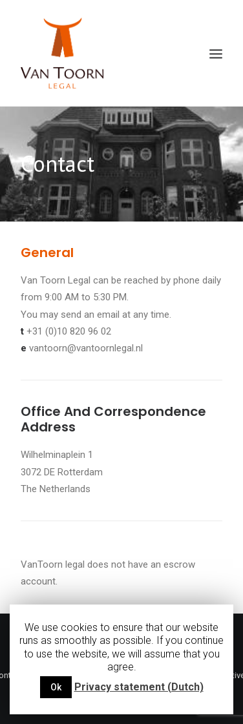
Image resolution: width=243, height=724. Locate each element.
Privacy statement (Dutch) (139, 687)
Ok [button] (55, 687)
